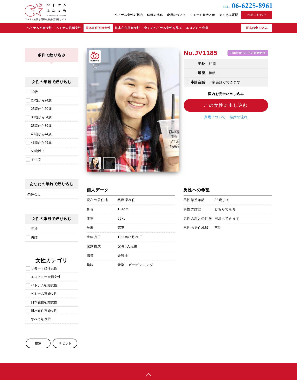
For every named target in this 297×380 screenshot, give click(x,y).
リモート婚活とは (202, 14)
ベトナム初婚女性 (39, 27)
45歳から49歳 (41, 142)
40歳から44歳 (41, 134)
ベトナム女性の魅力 (128, 14)
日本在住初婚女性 (98, 27)
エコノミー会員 (197, 27)
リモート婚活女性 (44, 268)
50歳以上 (38, 151)
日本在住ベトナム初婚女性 (247, 52)
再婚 (34, 237)
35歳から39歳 (41, 125)
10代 (34, 92)
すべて (36, 159)
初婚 (34, 229)
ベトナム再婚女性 (68, 27)
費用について (176, 14)
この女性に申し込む (226, 105)
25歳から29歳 (41, 109)
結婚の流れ (155, 14)
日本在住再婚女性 (127, 27)
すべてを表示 (41, 319)
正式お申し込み (257, 27)
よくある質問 (228, 14)
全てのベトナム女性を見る (163, 27)
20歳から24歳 (41, 100)
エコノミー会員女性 (46, 277)
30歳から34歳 (41, 117)
